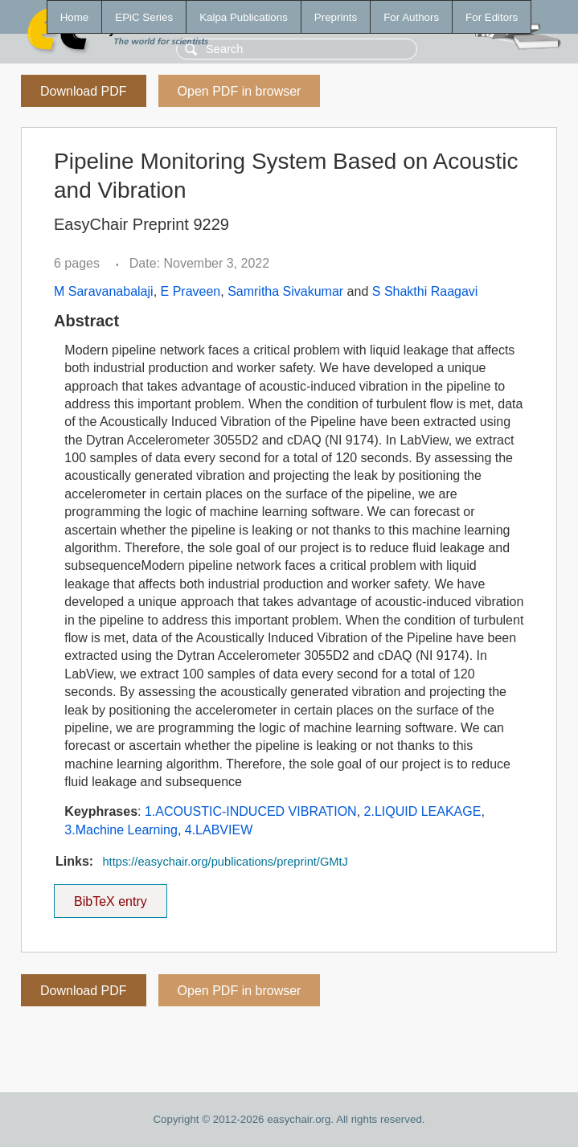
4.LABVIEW (218, 830)
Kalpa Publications (243, 17)
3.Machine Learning (121, 830)
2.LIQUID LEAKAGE (423, 811)
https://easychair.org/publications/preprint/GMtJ (224, 861)
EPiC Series (144, 17)
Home (74, 17)
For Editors (491, 17)
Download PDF (83, 91)
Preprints (335, 17)
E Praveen (191, 291)
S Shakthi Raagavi (425, 291)
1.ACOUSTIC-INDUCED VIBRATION (251, 811)
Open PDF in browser (239, 91)
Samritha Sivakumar (285, 291)
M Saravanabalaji (104, 291)
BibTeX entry (110, 896)
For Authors (411, 17)
